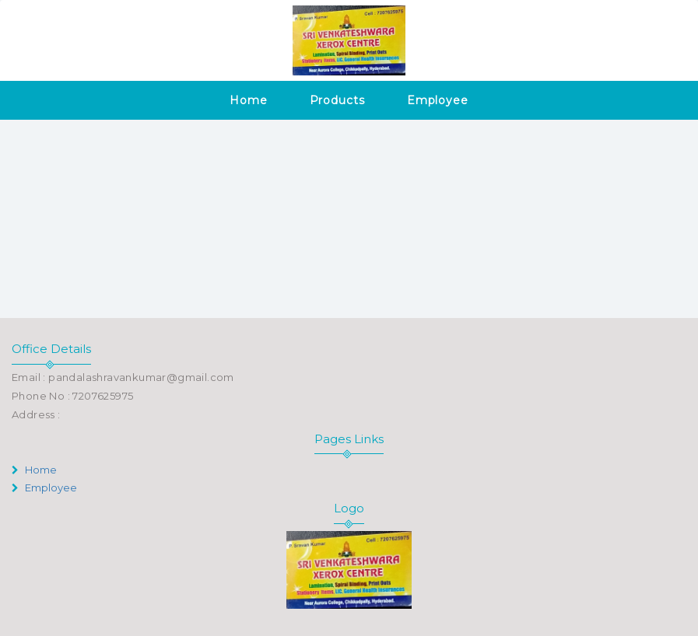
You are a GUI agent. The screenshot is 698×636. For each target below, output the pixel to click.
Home (249, 100)
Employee (437, 100)
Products (337, 100)
